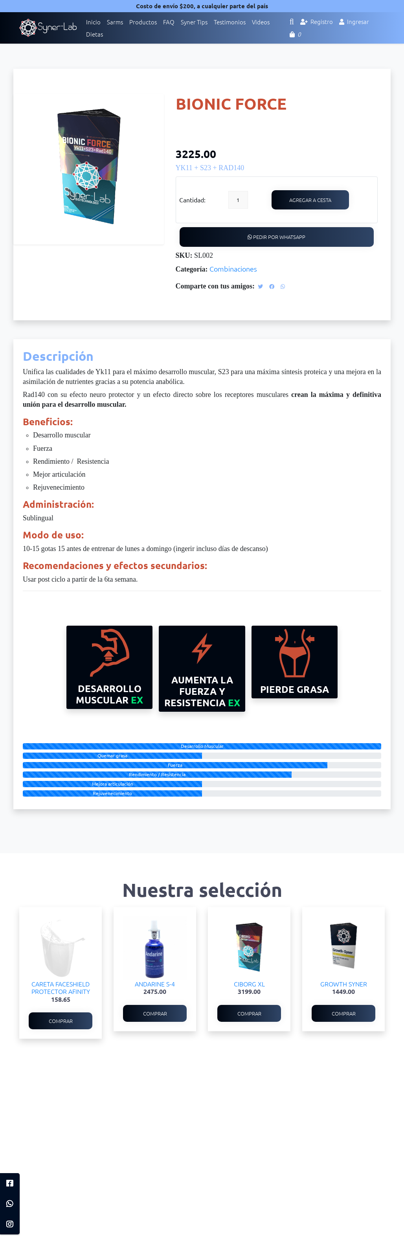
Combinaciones (233, 268)
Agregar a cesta (310, 200)
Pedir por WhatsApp (276, 237)
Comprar (61, 1021)
